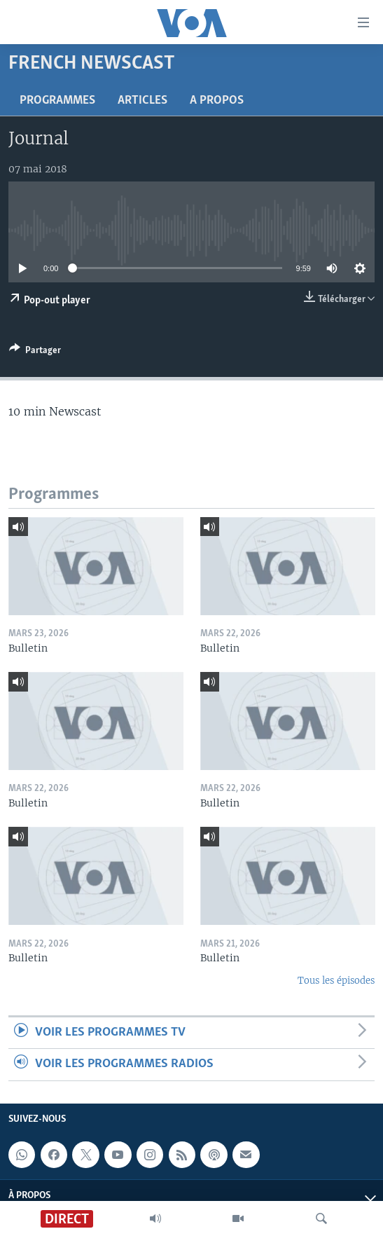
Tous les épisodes (336, 981)
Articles (142, 100)
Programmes (57, 100)
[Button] (35, 352)
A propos (217, 100)
